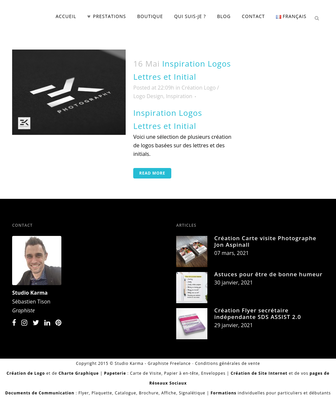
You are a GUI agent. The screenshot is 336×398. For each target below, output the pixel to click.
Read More (152, 173)
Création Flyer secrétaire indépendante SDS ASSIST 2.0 (257, 313)
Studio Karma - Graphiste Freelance (153, 363)
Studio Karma (30, 292)
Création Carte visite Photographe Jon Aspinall (265, 241)
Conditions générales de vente (227, 363)
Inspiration (179, 96)
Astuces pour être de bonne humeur (268, 274)
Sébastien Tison (31, 301)
